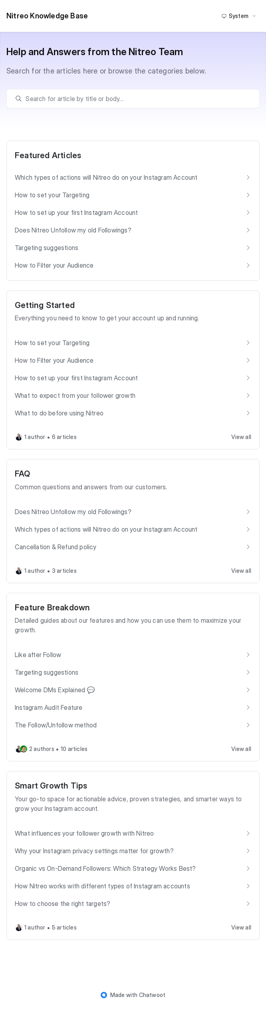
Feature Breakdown (52, 607)
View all (241, 436)
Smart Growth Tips (51, 786)
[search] (136, 99)
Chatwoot (152, 994)
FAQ (22, 474)
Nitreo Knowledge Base (47, 16)
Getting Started (45, 305)
